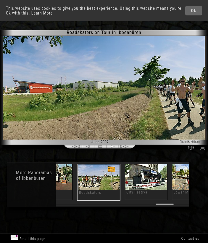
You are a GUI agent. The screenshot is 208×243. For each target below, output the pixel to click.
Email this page (27, 238)
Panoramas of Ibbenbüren (34, 175)
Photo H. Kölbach (190, 141)
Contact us (190, 238)
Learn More (42, 13)
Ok (193, 10)
